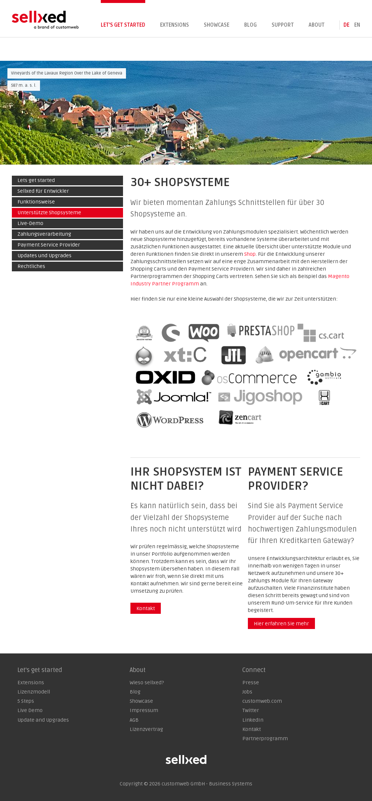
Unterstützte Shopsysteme (49, 212)
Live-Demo (30, 223)
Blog (250, 25)
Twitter (250, 710)
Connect (254, 670)
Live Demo (30, 710)
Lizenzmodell (33, 692)
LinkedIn (252, 720)
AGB (134, 720)
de (346, 25)
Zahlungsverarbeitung (44, 234)
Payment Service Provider (48, 245)
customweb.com (262, 701)
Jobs (247, 692)
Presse (250, 682)
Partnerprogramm (265, 738)
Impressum (144, 710)
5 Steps (25, 701)
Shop (250, 254)
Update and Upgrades (43, 720)
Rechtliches (31, 266)
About (317, 25)
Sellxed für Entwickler (43, 191)
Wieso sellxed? (147, 682)
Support (283, 25)
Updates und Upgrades (44, 255)
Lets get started (36, 180)
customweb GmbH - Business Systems (207, 784)
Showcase (216, 25)
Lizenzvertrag (146, 729)
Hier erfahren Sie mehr (281, 623)
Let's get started (123, 25)
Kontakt (145, 608)
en (357, 25)
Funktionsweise (36, 202)
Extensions (174, 25)
